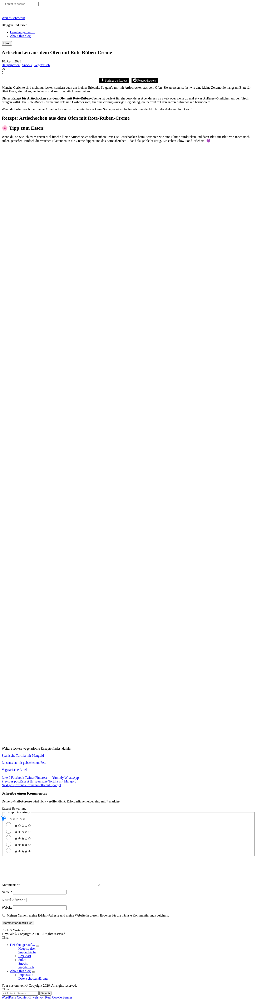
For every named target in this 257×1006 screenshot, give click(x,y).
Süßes (22, 964)
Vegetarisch (42, 65)
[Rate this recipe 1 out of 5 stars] (8, 824)
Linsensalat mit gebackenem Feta (24, 762)
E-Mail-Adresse (13, 905)
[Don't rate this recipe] (3, 818)
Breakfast (24, 961)
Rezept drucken (144, 80)
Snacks (27, 65)
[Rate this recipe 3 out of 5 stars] (8, 837)
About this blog (20, 36)
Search (45, 998)
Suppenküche (27, 957)
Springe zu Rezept (114, 80)
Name (7, 897)
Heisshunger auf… (22, 32)
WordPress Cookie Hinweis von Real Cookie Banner (37, 1002)
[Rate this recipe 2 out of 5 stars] (8, 831)
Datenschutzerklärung (33, 983)
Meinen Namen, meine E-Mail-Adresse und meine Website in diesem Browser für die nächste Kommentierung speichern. (88, 920)
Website (7, 912)
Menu (6, 43)
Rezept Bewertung (14, 808)
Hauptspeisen (11, 65)
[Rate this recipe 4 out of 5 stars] (8, 844)
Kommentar (11, 890)
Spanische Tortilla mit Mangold (23, 755)
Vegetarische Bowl (14, 769)
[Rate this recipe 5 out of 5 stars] (8, 850)
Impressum (25, 979)
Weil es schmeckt (13, 18)
